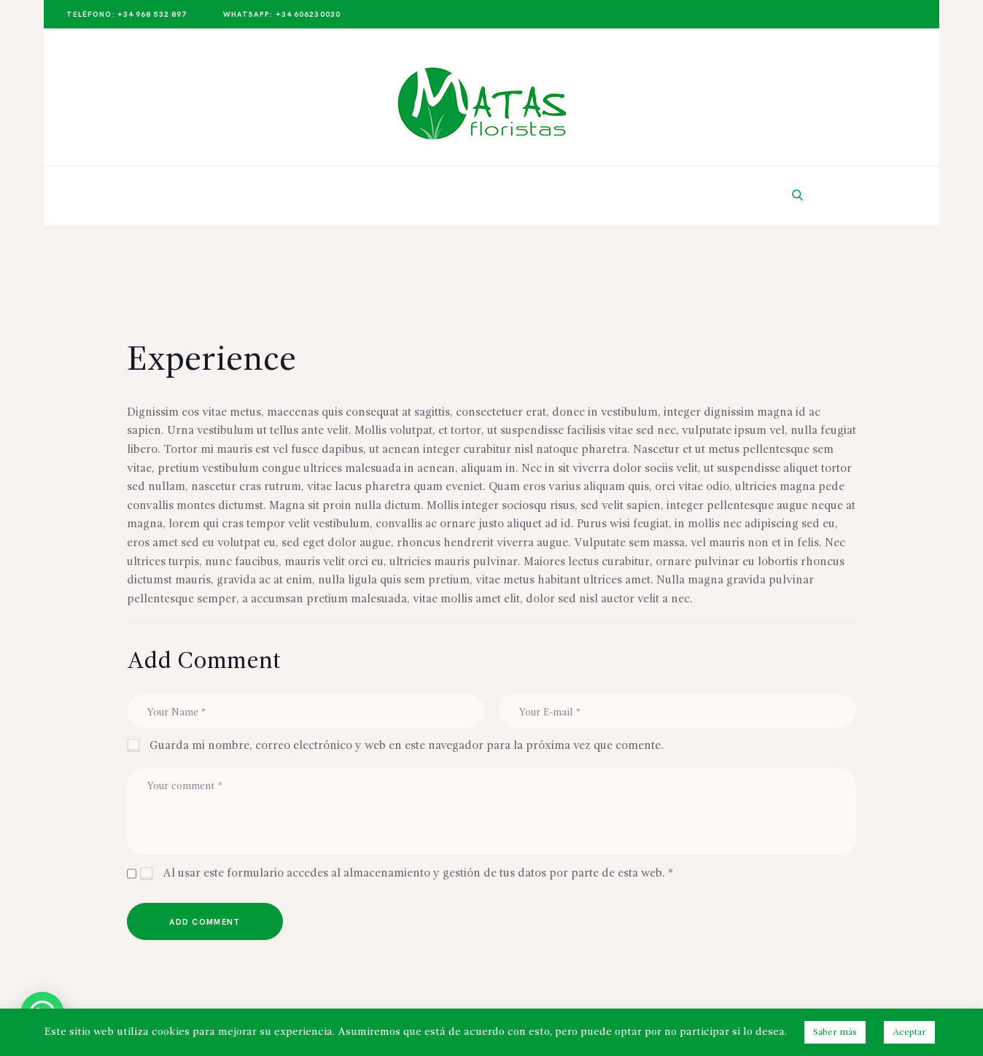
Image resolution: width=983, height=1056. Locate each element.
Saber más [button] (835, 1032)
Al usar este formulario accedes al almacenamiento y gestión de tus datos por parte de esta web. (418, 874)
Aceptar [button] (909, 1032)
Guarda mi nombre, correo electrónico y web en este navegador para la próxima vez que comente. (406, 746)
